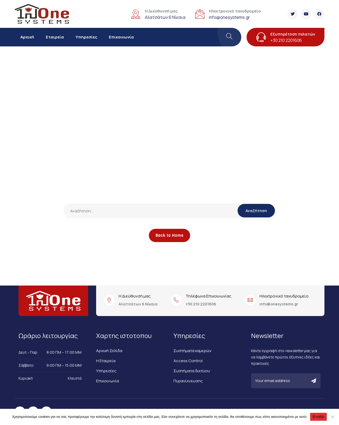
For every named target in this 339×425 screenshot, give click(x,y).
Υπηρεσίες (86, 37)
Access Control (188, 360)
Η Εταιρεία (105, 360)
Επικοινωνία (121, 37)
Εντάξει (318, 417)
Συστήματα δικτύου (191, 371)
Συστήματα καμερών (192, 350)
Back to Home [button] (169, 235)
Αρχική (27, 37)
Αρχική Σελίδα (109, 350)
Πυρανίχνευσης (188, 381)
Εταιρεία (55, 37)
